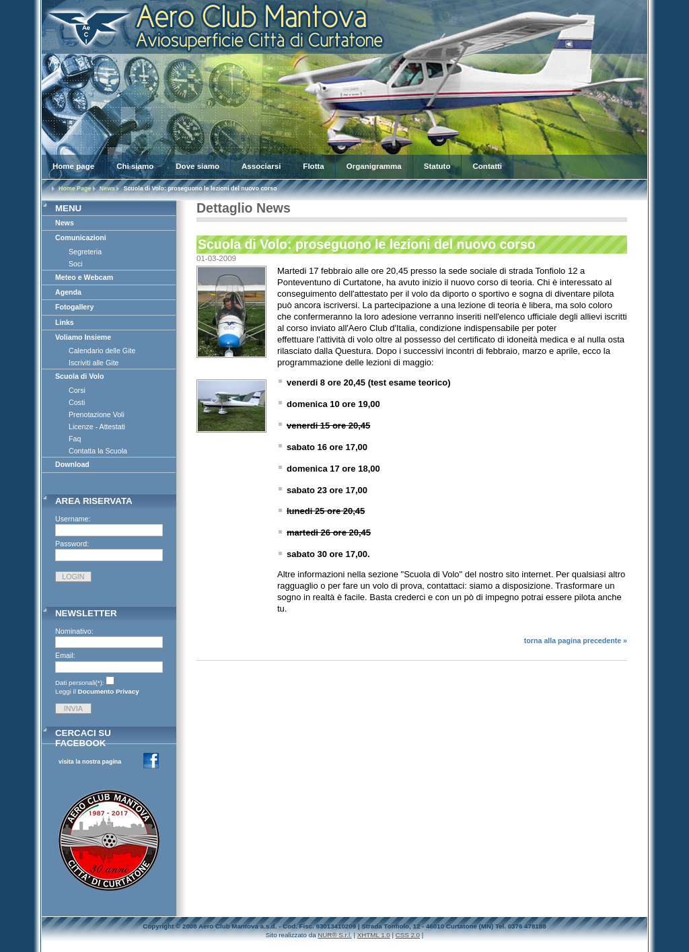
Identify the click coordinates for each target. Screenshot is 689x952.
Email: (65, 655)
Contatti (487, 166)
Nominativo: (74, 631)
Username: (73, 519)
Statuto (437, 166)
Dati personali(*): (79, 682)
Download (72, 464)
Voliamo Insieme (83, 337)
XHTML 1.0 (373, 935)
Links (64, 322)
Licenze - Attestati (97, 427)
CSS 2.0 (408, 935)
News (107, 188)
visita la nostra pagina (90, 761)
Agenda (68, 292)
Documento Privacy (108, 691)
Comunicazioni (80, 237)
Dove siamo (197, 166)
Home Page (75, 188)
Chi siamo (134, 166)
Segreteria (85, 252)
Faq (75, 439)
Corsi (77, 390)
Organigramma (374, 166)
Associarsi (261, 166)
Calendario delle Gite (102, 350)
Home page (73, 166)
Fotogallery (74, 307)
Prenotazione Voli (96, 414)
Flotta (313, 166)
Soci (76, 264)
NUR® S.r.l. (335, 935)
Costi (77, 402)
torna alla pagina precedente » (575, 640)
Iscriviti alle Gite (94, 363)
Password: (72, 544)
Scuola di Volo (79, 376)
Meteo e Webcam (84, 277)
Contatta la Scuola (98, 451)
